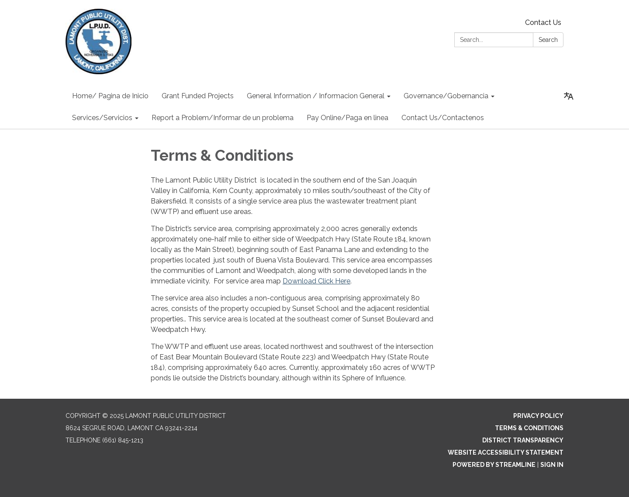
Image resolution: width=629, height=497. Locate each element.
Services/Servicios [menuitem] (102, 118)
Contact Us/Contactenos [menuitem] (442, 118)
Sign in (551, 464)
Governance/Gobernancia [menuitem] (446, 96)
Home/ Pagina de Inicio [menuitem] (110, 96)
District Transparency (522, 440)
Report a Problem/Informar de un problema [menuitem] (223, 118)
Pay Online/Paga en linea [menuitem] (347, 118)
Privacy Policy (538, 415)
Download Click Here (316, 281)
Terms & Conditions (529, 428)
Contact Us (543, 22)
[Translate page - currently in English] (568, 96)
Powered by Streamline (494, 464)
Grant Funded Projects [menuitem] (198, 96)
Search (548, 39)
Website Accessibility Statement (505, 452)
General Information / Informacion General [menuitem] (315, 96)
